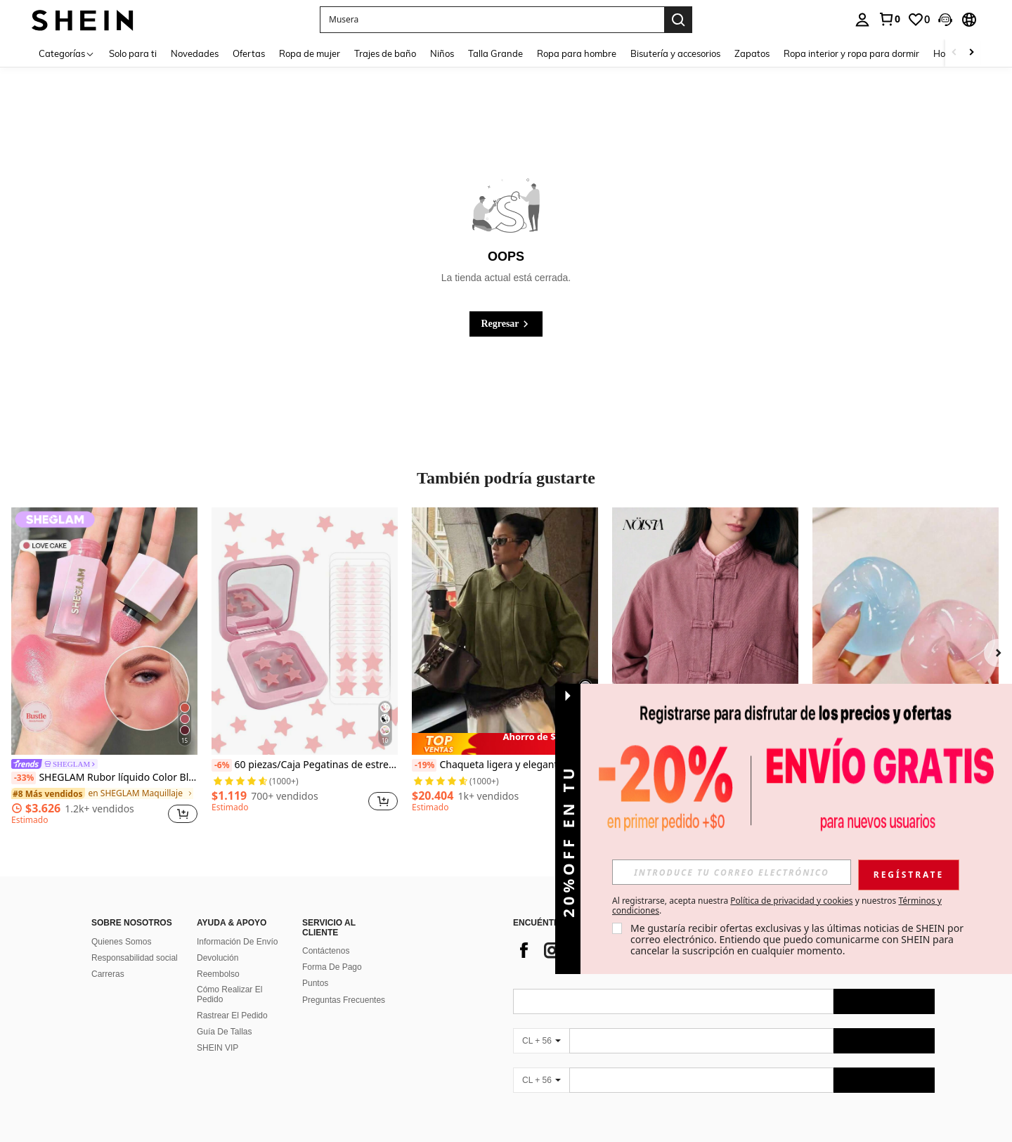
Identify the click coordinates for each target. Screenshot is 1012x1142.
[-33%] (23, 778)
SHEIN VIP (217, 1048)
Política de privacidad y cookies (791, 901)
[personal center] (862, 19)
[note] (505, 744)
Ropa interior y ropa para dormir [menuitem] (851, 53)
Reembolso (218, 974)
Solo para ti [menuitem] (133, 53)
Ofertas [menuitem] (249, 53)
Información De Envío (237, 942)
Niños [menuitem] (442, 53)
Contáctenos (325, 951)
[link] (889, 19)
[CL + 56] (541, 1040)
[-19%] (424, 765)
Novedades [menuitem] (195, 53)
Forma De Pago (332, 967)
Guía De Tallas (224, 1032)
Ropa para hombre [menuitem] (576, 53)
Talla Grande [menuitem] (495, 53)
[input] (731, 872)
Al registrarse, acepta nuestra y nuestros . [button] (777, 906)
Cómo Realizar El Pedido (229, 994)
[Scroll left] (954, 53)
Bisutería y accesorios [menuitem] (675, 53)
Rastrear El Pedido (232, 1015)
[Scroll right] (971, 53)
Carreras (107, 974)
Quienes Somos (121, 942)
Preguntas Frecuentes (343, 1000)
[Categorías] (67, 53)
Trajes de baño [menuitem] (385, 53)
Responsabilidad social (134, 958)
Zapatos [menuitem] (752, 53)
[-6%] (222, 765)
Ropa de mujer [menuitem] (309, 53)
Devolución (217, 958)
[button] (945, 19)
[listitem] (104, 668)
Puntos (315, 983)
